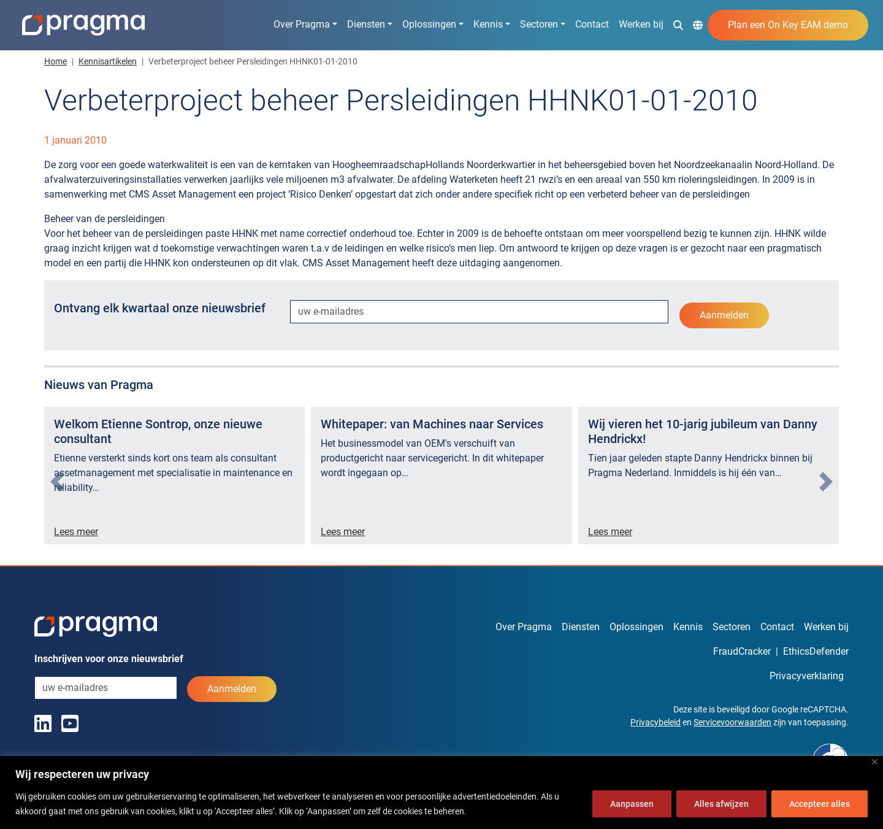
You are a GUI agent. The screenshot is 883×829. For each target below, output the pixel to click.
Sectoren (539, 24)
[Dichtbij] (874, 762)
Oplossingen (429, 24)
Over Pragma (301, 24)
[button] (678, 24)
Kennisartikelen (107, 61)
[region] (441, 792)
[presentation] (57, 482)
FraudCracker (742, 651)
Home (55, 61)
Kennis (488, 24)
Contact (592, 24)
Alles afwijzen (721, 804)
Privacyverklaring (807, 676)
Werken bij (641, 24)
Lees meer (76, 532)
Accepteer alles (819, 804)
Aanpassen (632, 804)
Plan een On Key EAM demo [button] (788, 25)
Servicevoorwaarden (732, 722)
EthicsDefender (816, 651)
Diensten (366, 24)
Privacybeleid (655, 722)
